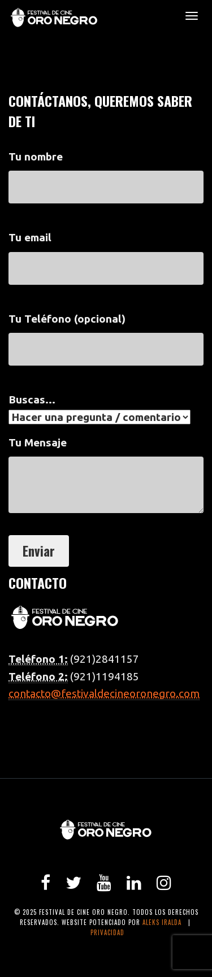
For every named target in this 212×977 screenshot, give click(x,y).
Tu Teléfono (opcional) (106, 333)
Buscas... (99, 408)
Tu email (106, 252)
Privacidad (107, 932)
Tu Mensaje (106, 480)
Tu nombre (106, 171)
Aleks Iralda (161, 922)
